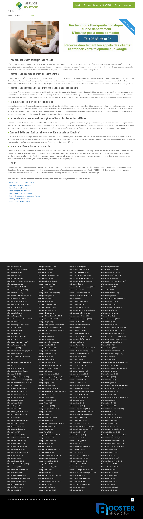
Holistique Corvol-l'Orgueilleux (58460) (112, 441)
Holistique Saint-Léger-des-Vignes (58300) (51, 325)
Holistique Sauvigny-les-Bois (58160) (18, 420)
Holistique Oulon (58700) (76, 400)
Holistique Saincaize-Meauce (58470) (80, 429)
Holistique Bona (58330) (108, 455)
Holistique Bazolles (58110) (46, 359)
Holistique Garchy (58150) (14, 328)
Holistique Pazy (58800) (45, 470)
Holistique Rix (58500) (75, 298)
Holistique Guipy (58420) (76, 290)
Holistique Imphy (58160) (14, 313)
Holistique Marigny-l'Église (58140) (111, 275)
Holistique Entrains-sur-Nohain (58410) (80, 415)
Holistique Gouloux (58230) (15, 293)
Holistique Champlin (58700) (109, 452)
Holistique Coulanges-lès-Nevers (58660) (81, 470)
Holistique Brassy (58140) (46, 478)
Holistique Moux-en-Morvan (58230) (48, 374)
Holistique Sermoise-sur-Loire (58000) (112, 409)
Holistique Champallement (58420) (17, 371)
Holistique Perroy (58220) (14, 322)
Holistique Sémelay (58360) (15, 487)
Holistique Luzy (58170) (76, 490)
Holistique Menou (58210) (77, 406)
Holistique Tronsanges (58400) (47, 304)
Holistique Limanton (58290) (109, 406)
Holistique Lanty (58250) (14, 374)
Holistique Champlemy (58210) (78, 394)
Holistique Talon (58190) (45, 446)
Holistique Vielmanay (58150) (109, 284)
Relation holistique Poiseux (19, 201)
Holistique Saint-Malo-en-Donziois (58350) (82, 287)
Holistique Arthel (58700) (14, 432)
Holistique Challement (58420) (110, 293)
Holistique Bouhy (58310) (76, 322)
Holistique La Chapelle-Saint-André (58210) (82, 412)
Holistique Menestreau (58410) (78, 397)
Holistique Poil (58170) (13, 365)
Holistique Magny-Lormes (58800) (17, 391)
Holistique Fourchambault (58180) (79, 478)
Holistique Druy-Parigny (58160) (78, 357)
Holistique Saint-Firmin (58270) (16, 449)
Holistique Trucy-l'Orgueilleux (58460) (80, 362)
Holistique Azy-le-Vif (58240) (15, 426)
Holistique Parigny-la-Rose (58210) (17, 388)
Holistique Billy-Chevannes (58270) (111, 342)
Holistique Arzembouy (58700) (47, 351)
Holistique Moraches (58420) (46, 345)
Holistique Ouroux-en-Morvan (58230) (49, 455)
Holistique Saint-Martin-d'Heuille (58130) (19, 310)
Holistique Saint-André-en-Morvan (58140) (19, 319)
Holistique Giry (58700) (107, 290)
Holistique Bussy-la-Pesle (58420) (79, 325)
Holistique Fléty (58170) (108, 478)
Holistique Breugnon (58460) (15, 484)
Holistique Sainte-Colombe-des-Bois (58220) (114, 397)
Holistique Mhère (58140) (108, 345)
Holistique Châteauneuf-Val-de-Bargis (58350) (52, 391)
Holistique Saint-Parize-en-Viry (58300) (81, 281)
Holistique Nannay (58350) (46, 296)
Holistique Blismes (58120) (77, 328)
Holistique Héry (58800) (45, 412)
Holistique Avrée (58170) (45, 357)
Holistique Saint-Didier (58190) (16, 444)
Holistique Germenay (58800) (47, 400)
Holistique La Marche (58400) (15, 423)
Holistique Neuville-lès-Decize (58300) (49, 328)
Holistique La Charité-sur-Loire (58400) (112, 446)
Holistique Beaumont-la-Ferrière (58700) (113, 351)
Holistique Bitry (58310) (45, 484)
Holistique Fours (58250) (108, 304)
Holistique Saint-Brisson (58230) (47, 362)
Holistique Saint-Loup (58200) (15, 397)
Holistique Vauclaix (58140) (46, 452)
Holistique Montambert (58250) (78, 374)
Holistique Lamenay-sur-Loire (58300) (49, 481)
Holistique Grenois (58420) (46, 438)
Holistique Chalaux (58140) (109, 325)
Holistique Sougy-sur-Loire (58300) (111, 417)
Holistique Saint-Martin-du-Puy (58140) (81, 296)
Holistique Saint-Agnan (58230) (47, 284)
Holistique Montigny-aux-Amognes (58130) (113, 435)
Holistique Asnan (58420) (14, 354)
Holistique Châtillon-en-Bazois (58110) (49, 365)
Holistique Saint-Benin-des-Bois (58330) (19, 296)
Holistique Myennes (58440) (46, 386)
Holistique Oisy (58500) (76, 368)
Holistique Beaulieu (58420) (77, 432)
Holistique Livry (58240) (14, 348)
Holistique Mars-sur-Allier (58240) (48, 319)
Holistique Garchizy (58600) (109, 371)
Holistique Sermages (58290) (47, 441)
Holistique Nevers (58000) (77, 449)
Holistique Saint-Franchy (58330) (48, 467)
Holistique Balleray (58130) (15, 278)
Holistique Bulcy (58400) (14, 458)
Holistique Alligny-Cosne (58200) (48, 348)
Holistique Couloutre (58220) (46, 269)
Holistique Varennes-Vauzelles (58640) (112, 429)
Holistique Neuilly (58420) (14, 339)
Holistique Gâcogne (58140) (109, 365)
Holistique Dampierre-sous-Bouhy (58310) (19, 383)
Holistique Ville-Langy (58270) (15, 461)
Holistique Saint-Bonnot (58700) (16, 441)
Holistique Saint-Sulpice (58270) (47, 426)
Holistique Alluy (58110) (108, 316)
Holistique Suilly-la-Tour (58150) (47, 281)
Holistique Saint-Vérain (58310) (110, 423)
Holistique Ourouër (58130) (109, 490)
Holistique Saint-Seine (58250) (78, 301)
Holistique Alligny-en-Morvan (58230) (18, 377)
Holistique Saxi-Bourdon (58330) (110, 432)
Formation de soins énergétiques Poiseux (25, 196)
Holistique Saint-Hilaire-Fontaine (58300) (81, 391)
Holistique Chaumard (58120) (15, 267)
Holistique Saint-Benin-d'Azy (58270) (49, 449)
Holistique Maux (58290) (45, 333)
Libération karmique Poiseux (20, 185)
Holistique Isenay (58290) (108, 380)
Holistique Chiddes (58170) (46, 313)
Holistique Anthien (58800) (46, 336)
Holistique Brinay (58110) (45, 444)
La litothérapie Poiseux (18, 188)
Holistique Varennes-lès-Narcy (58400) (112, 444)
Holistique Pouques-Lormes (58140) (112, 438)
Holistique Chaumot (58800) (109, 449)
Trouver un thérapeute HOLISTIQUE (97, 5)
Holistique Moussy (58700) (77, 359)
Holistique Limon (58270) (14, 467)
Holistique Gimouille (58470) (109, 473)
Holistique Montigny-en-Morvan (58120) (113, 330)
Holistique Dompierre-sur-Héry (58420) (81, 351)
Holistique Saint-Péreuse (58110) (79, 354)
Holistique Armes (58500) (77, 481)
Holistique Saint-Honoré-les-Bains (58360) (50, 380)
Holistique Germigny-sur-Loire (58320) (18, 357)
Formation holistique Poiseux (20, 193)
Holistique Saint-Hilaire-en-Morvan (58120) (113, 336)
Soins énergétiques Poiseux (19, 190)
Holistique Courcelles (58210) (15, 284)
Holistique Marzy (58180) (108, 296)
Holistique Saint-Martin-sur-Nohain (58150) (82, 310)
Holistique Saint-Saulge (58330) (78, 267)
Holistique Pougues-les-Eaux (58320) (18, 464)
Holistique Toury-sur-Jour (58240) (79, 484)
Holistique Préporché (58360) (78, 461)
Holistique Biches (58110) (14, 272)
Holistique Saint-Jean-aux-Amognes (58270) (82, 473)
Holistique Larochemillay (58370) (79, 272)
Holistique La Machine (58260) (47, 267)
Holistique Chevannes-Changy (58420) (112, 333)
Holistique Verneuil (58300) (77, 330)
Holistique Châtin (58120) (45, 464)
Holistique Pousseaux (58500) (47, 490)
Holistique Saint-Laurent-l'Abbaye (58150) (19, 351)
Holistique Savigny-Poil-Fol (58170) (48, 409)
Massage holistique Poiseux (19, 198)
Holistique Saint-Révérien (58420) (17, 446)
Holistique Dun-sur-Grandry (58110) (17, 342)
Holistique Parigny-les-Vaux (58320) (48, 342)
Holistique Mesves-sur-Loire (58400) (80, 333)
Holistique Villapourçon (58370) (47, 417)
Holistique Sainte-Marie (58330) (16, 298)
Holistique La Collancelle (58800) (16, 287)
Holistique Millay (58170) (76, 438)
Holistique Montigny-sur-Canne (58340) (112, 388)
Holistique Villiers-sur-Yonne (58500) (111, 461)
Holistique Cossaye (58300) (77, 383)
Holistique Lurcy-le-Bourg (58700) (79, 386)
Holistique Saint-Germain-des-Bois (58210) (51, 423)
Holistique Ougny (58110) (45, 298)
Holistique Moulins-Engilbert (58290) (17, 470)
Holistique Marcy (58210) (45, 278)
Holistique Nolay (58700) (14, 417)
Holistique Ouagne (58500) (46, 397)
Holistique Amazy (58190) (14, 403)
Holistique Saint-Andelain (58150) (17, 394)
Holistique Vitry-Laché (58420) (110, 267)
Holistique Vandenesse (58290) (110, 319)
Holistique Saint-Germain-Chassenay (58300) (114, 362)
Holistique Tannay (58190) (77, 452)
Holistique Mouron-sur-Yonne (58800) (80, 319)
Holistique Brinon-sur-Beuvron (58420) (81, 336)
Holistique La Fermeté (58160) (16, 435)
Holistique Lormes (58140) (46, 287)
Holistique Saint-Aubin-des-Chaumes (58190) (114, 386)
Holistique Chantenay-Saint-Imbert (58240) (82, 348)
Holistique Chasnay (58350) (109, 481)
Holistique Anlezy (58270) (108, 287)
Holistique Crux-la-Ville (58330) (47, 310)
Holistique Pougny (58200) (109, 310)
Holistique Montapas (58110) (109, 374)
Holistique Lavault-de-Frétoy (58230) (112, 354)
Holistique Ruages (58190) (15, 406)
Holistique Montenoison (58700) (47, 458)
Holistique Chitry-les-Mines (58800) (79, 293)
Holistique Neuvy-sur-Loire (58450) (79, 388)
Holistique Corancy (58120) (77, 441)
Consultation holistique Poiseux (21, 182)
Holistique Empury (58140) (46, 383)
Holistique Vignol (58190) (45, 403)
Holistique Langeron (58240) (109, 487)
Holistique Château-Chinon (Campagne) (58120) (21, 281)
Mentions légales (50, 499)
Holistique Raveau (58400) (77, 487)
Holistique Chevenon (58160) (109, 313)
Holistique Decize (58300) (14, 359)
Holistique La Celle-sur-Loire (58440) (49, 293)
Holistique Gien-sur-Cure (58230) (79, 423)
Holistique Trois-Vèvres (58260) (16, 481)
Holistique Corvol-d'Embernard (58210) (18, 452)
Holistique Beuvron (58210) (77, 435)
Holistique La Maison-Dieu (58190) (17, 415)
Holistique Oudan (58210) (45, 290)
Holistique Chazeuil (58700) (15, 455)
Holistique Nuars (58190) (14, 490)
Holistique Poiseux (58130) (46, 394)
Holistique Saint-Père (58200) (78, 420)
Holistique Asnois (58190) (108, 412)
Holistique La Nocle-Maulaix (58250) (80, 275)
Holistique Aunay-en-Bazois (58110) (17, 412)
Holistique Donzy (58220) (14, 386)
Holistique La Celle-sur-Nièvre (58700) (18, 269)
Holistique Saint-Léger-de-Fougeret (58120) (51, 377)
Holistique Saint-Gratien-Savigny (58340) (81, 426)
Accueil (77, 5)
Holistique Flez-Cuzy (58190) (109, 269)
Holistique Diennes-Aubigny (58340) (49, 275)
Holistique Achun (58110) (45, 301)
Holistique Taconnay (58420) (15, 368)
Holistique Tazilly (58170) (45, 322)
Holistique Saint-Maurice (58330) (110, 301)
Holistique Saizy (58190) (76, 304)
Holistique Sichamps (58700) (109, 391)
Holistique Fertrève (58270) (46, 406)
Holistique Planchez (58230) (109, 420)
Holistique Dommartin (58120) (47, 354)
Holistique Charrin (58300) (108, 470)
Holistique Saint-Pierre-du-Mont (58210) (81, 278)
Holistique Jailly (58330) (45, 371)
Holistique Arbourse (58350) (77, 380)
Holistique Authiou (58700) (109, 348)
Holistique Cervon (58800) (46, 339)
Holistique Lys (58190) (76, 444)
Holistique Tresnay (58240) (77, 345)
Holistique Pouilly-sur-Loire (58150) (79, 446)
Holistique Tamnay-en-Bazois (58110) (18, 304)
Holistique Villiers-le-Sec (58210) (79, 455)
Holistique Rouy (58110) (14, 409)
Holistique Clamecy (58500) (77, 365)
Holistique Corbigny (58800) (109, 475)
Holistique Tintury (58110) (77, 475)
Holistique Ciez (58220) (45, 272)
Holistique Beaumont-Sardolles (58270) (18, 478)
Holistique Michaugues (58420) (78, 458)
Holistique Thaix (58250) (76, 342)
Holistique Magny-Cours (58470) (110, 272)
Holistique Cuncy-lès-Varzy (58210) (111, 307)
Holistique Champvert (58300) (110, 458)
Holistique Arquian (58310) (14, 473)
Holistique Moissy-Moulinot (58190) (80, 316)
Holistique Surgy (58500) (76, 403)
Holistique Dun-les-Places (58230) (48, 461)
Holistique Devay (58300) (45, 429)
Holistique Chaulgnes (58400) (109, 467)
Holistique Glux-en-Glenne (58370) (48, 368)
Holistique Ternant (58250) (14, 330)
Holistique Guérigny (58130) (77, 464)
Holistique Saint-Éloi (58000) (109, 403)
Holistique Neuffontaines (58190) (79, 377)
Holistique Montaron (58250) (109, 278)
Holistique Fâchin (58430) (45, 473)
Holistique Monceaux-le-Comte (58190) (18, 438)
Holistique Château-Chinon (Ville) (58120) (50, 316)
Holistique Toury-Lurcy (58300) (47, 307)
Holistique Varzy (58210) (45, 432)
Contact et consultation (124, 5)
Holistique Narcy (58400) (108, 322)
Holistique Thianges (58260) (15, 316)
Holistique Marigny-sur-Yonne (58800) (18, 325)
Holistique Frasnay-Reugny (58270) (17, 290)
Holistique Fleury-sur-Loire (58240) (17, 345)
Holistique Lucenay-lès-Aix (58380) (79, 313)
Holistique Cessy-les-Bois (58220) (17, 301)
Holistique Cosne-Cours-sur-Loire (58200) (19, 380)
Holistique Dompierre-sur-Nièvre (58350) (113, 298)
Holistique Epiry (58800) (108, 484)
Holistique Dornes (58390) (14, 307)
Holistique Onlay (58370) (108, 400)
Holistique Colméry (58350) (109, 464)
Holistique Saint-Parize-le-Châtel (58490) (19, 362)
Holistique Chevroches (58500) (16, 429)
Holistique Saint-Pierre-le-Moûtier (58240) (113, 281)
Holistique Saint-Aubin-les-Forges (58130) (113, 328)
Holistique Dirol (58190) (76, 284)
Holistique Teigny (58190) (108, 415)
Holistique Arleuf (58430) (14, 275)
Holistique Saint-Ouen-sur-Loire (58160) (50, 475)
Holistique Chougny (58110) (109, 359)
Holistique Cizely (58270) (76, 467)
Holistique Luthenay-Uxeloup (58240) (49, 435)
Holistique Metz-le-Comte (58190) (48, 388)
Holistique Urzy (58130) (108, 357)
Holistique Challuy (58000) (46, 420)
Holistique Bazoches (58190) (109, 426)
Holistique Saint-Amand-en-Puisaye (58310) (114, 368)
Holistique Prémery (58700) (46, 487)
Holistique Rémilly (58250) (14, 333)
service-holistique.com (20, 499)
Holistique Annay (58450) (108, 383)
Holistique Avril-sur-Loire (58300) (79, 307)
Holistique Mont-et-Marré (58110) (79, 269)
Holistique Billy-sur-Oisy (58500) (16, 475)
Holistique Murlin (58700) (45, 415)
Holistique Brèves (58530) (108, 394)
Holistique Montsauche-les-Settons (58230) (114, 339)
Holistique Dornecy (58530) (15, 400)
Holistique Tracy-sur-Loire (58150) (79, 409)
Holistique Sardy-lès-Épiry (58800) (79, 339)
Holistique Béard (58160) (108, 377)
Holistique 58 (17, 15)
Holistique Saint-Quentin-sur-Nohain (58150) (51, 330)
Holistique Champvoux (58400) (78, 371)
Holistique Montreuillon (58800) (78, 417)
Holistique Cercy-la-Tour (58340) (16, 336)
